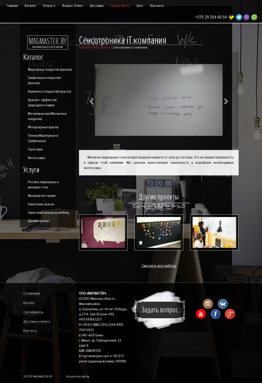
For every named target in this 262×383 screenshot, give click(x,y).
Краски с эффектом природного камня (42, 102)
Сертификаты (33, 312)
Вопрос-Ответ (72, 5)
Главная (12, 5)
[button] (91, 100)
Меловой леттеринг (42, 195)
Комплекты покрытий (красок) (49, 91)
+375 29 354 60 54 (211, 17)
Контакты (157, 5)
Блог (140, 5)
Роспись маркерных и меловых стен (43, 185)
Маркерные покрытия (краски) (50, 69)
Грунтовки (35, 149)
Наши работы (120, 5)
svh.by (85, 376)
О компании (31, 293)
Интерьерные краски (43, 127)
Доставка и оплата (36, 321)
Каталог (30, 5)
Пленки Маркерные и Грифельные (43, 138)
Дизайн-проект (39, 221)
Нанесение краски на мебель (48, 212)
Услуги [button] (49, 5)
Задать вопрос (160, 310)
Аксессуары (36, 157)
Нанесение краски (41, 204)
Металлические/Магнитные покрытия (47, 116)
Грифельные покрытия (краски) (44, 80)
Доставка (97, 5)
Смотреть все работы (159, 265)
